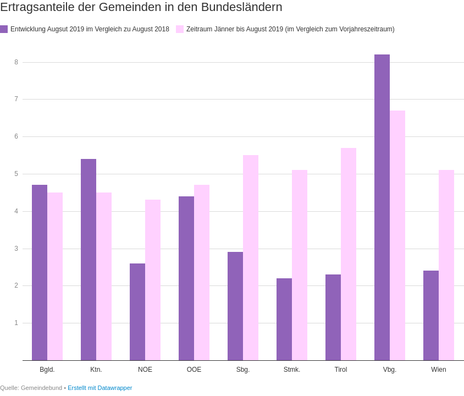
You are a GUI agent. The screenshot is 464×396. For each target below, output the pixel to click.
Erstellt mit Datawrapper (100, 387)
